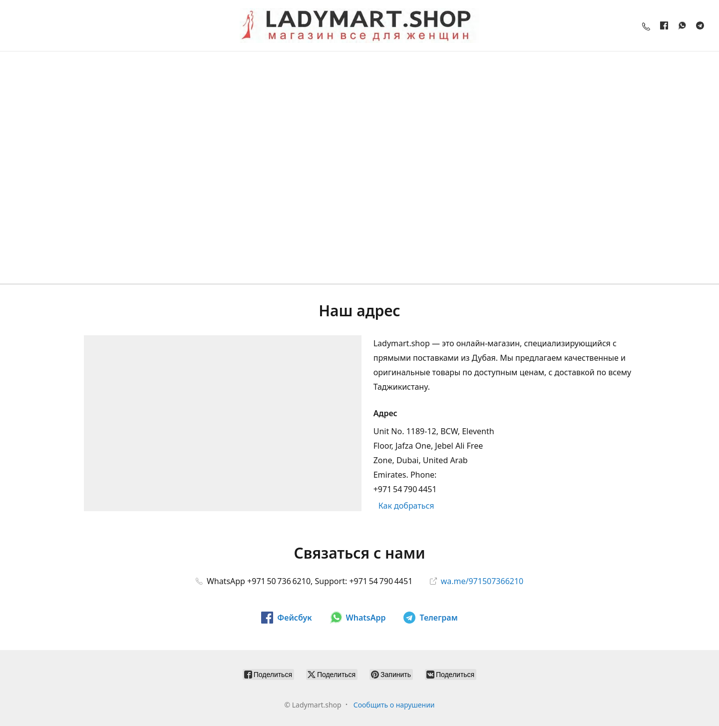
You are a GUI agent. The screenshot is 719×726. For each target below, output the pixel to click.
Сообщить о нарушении (394, 705)
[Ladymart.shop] (359, 25)
